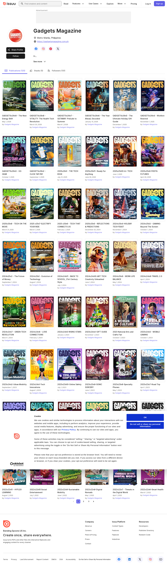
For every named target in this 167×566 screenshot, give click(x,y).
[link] (66, 3)
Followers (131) (56, 71)
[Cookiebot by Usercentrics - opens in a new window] (16, 561)
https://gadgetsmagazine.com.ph (53, 41)
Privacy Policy (69, 526)
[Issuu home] (9, 3)
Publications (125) (14, 71)
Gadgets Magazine (11, 125)
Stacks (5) (36, 71)
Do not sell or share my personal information (145, 522)
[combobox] (42, 3)
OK (145, 514)
